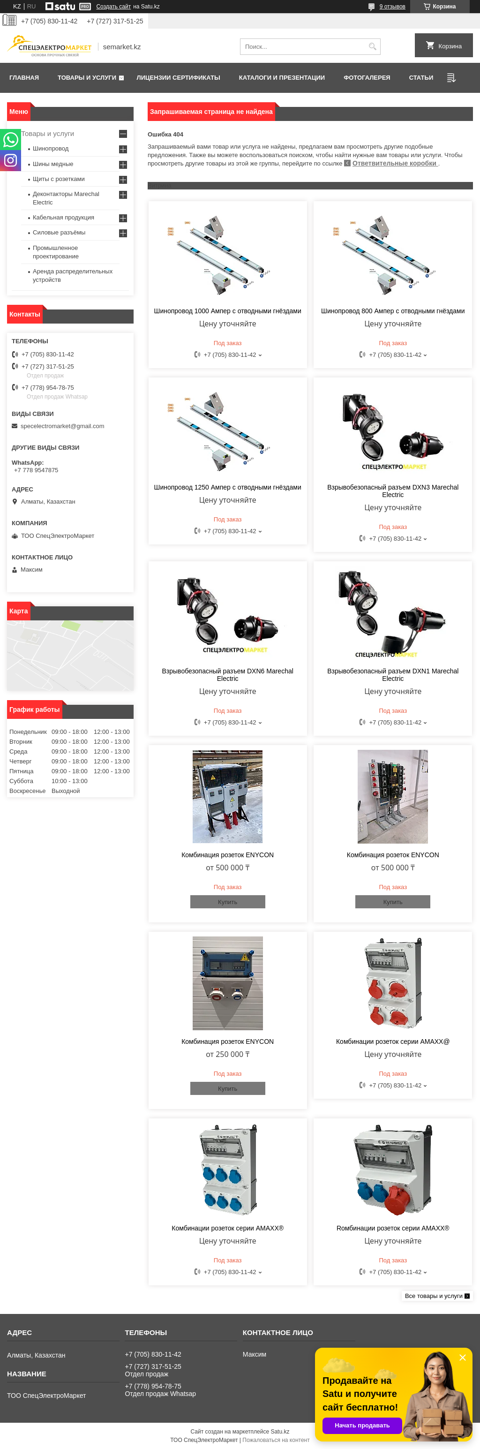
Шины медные (53, 163)
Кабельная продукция (63, 217)
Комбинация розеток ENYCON (227, 855)
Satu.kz (279, 1431)
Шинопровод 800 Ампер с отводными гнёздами (393, 311)
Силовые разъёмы (59, 232)
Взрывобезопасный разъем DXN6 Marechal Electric (227, 674)
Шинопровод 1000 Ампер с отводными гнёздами (227, 311)
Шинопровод (50, 148)
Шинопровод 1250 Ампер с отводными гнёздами (227, 487)
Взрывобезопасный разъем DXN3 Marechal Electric (392, 490)
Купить (227, 902)
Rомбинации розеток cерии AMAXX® (393, 1228)
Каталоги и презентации (282, 77)
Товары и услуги (87, 77)
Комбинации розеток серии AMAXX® (228, 1228)
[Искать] (372, 46)
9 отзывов (392, 6)
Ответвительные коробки (395, 163)
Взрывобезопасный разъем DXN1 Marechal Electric (392, 674)
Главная (24, 77)
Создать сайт (113, 6)
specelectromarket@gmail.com (63, 426)
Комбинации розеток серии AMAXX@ (393, 1041)
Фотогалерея (367, 77)
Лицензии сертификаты (178, 77)
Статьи (421, 77)
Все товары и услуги (434, 1295)
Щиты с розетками (59, 178)
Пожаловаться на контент (275, 1440)
